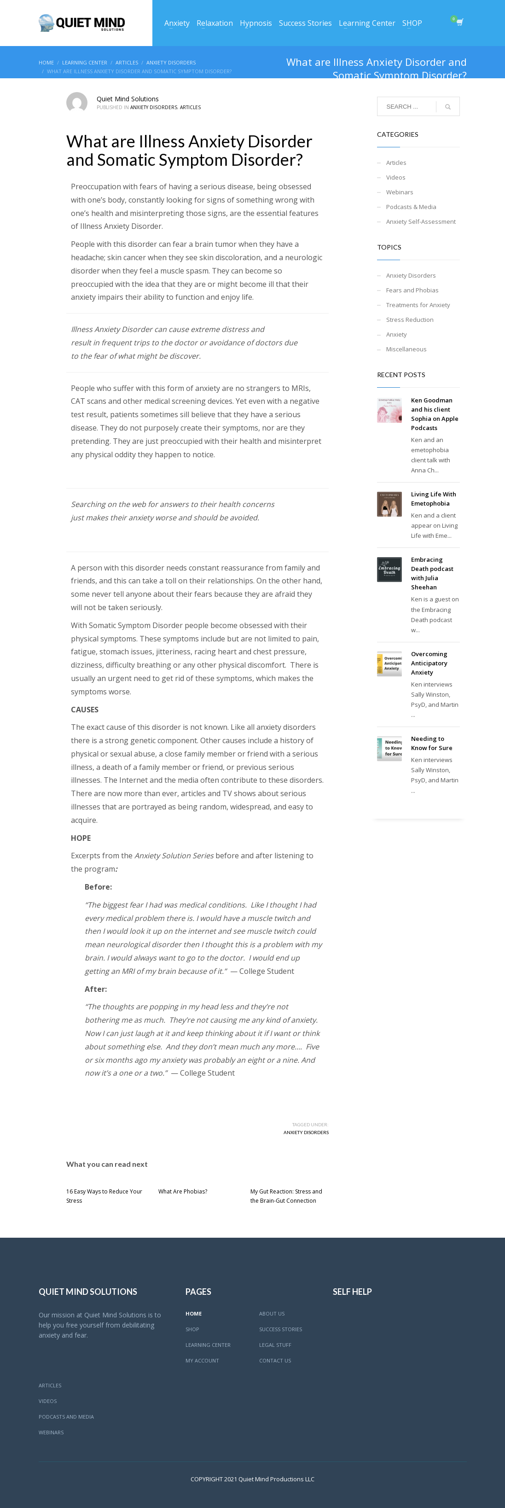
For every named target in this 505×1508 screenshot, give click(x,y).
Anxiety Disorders (153, 107)
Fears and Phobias (412, 290)
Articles (190, 107)
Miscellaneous (406, 349)
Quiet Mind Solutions (128, 98)
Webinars (399, 192)
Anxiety (396, 334)
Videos (396, 177)
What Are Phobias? (182, 1191)
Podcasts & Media (411, 207)
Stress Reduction (410, 319)
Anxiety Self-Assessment (421, 221)
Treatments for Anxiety (418, 305)
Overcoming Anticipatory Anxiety (429, 663)
